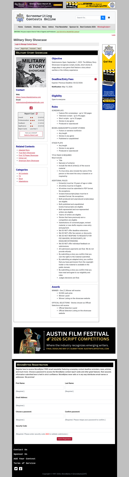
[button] (109, 18)
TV (20, 176)
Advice (51, 27)
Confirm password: (72, 412)
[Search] (88, 18)
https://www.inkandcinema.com (28, 97)
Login (113, 35)
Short (21, 179)
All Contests (23, 173)
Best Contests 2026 (88, 27)
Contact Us (20, 449)
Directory (36, 27)
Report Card (24, 48)
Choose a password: (24, 412)
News (44, 27)
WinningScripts (103, 27)
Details (17, 48)
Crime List (23, 158)
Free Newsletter (61, 27)
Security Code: (21, 426)
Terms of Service (25, 463)
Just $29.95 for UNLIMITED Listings (67, 32)
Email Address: (22, 397)
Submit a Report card (31, 135)
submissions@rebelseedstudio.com (30, 102)
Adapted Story (24, 150)
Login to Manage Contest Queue (26, 44)
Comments (33, 48)
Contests (28, 27)
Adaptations (23, 181)
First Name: (20, 383)
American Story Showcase (29, 161)
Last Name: (69, 383)
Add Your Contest (25, 459)
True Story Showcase (27, 153)
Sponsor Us (73, 27)
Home (20, 27)
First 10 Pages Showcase (28, 155)
